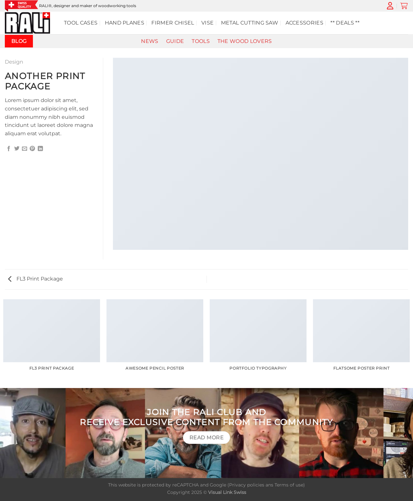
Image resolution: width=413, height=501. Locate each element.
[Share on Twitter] (16, 149)
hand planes (125, 23)
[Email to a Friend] (24, 149)
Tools (201, 41)
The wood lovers (244, 41)
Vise (207, 23)
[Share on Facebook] (8, 149)
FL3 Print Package (35, 279)
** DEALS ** (344, 23)
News (149, 41)
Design (14, 62)
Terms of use (289, 485)
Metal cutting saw (249, 23)
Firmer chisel (172, 23)
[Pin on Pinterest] (32, 149)
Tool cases (80, 23)
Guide (175, 41)
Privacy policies (246, 485)
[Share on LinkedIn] (40, 149)
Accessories (305, 23)
